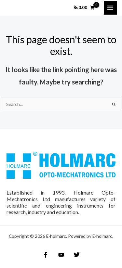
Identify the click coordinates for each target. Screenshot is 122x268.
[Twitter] (77, 255)
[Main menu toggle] (110, 7)
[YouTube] (61, 255)
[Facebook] (45, 255)
